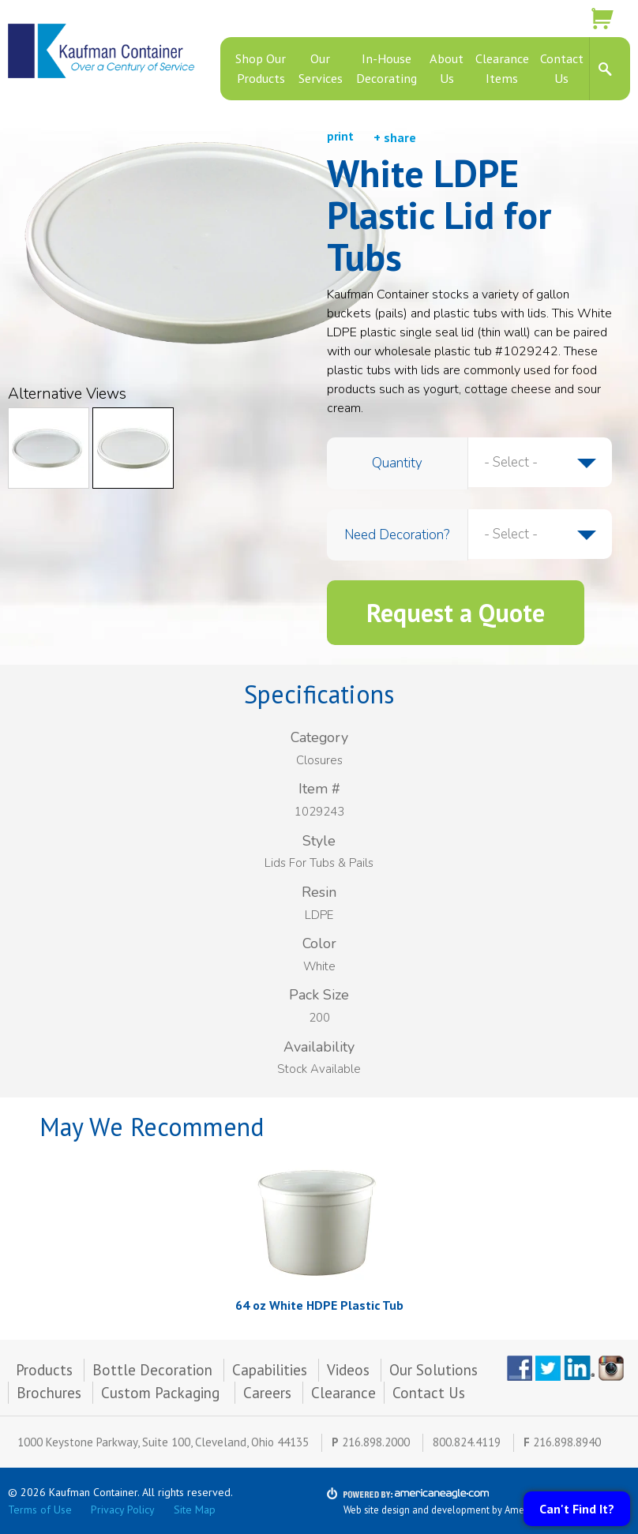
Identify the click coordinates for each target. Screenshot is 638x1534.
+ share (394, 137)
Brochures (49, 1392)
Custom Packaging (162, 1392)
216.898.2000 (376, 1442)
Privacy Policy (123, 1509)
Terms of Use (40, 1509)
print (340, 136)
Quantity (397, 463)
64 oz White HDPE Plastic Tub (319, 1305)
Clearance (343, 1392)
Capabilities (269, 1369)
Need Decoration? (396, 535)
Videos (348, 1369)
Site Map (195, 1509)
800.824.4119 (467, 1442)
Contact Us (428, 1392)
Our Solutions (433, 1369)
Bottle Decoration (152, 1369)
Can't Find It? (576, 1509)
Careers (267, 1392)
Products (44, 1369)
